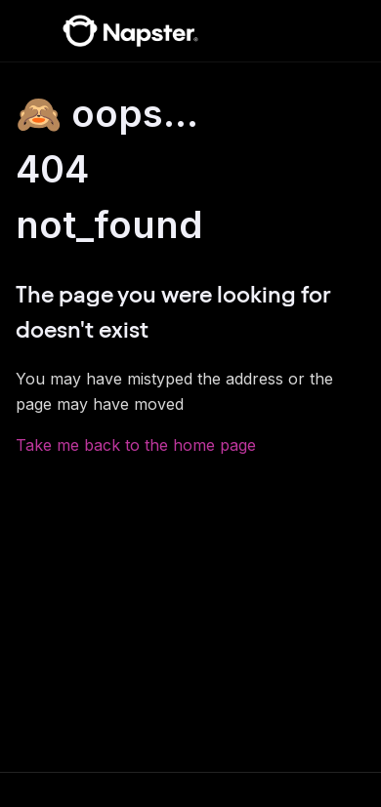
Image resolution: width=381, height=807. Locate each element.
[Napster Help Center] (130, 31)
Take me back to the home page (136, 445)
